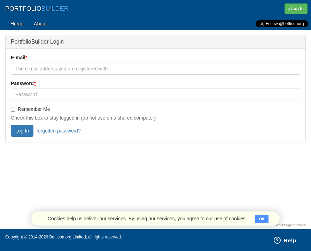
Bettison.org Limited (67, 237)
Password (24, 83)
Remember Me (30, 109)
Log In (296, 8)
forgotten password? (59, 131)
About (40, 23)
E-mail (20, 57)
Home (16, 23)
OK (262, 219)
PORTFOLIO (37, 8)
